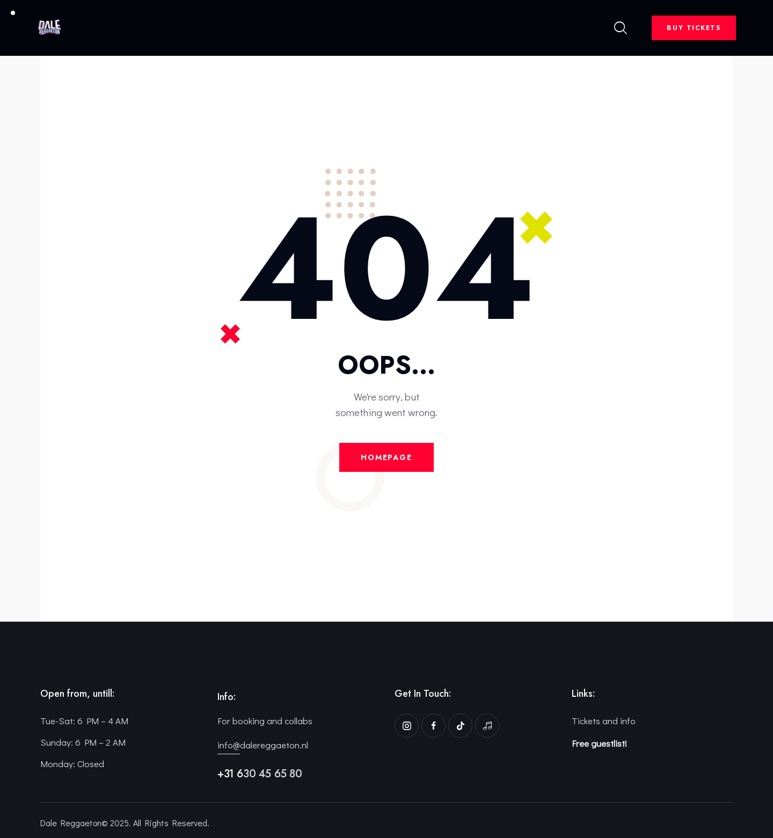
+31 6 (230, 774)
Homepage (386, 457)
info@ (228, 745)
